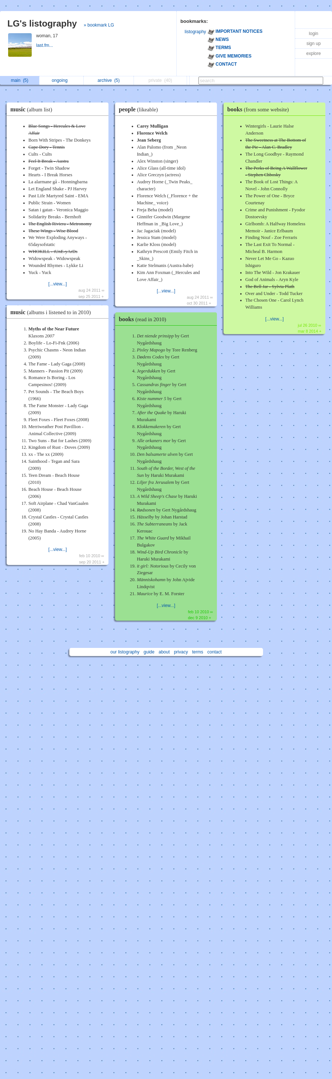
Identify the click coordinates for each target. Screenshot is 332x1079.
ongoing (61, 80)
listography (195, 31)
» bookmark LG (99, 25)
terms (197, 652)
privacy (181, 652)
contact (214, 652)
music (33, 109)
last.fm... (45, 45)
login (313, 33)
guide (148, 652)
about (164, 652)
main (19, 80)
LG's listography (42, 23)
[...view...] (57, 284)
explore (313, 53)
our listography (124, 652)
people (140, 109)
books (144, 319)
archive (109, 80)
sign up (314, 43)
